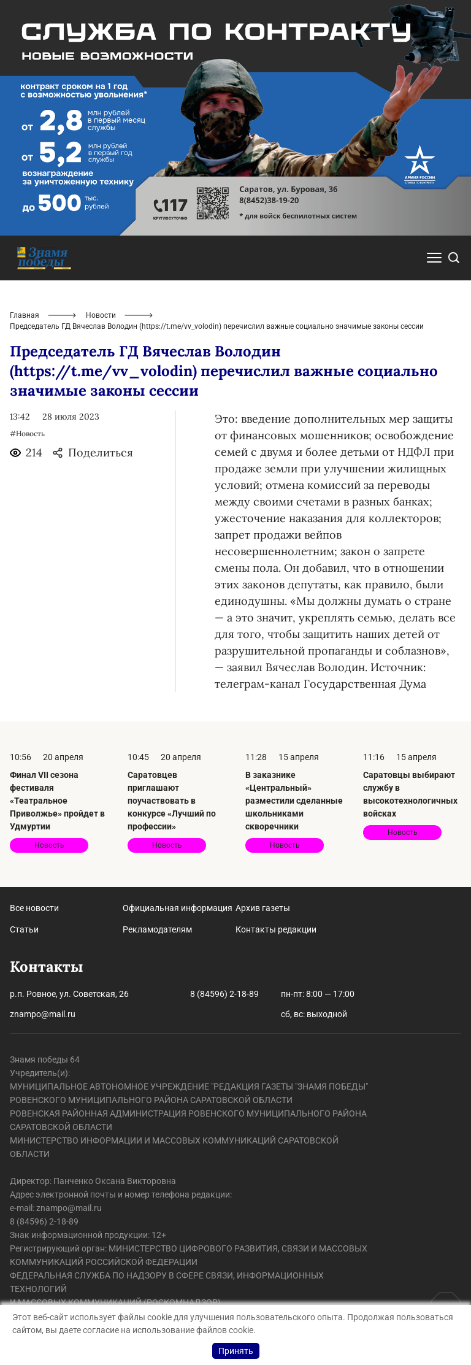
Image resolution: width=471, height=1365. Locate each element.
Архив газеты (263, 908)
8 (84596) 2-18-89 (224, 994)
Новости (101, 315)
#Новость (27, 433)
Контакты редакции (276, 929)
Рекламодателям (157, 929)
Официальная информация (177, 908)
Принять (235, 1351)
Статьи (24, 929)
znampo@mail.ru (42, 1014)
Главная (24, 315)
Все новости (34, 908)
